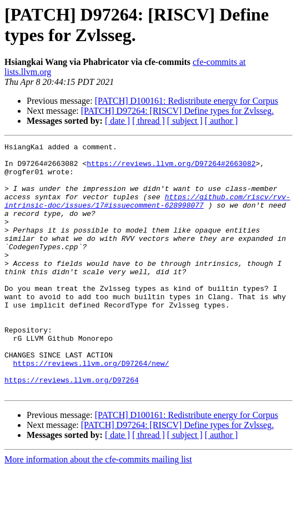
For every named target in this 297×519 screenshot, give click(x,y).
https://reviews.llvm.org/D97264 (71, 428)
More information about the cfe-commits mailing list (98, 509)
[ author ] (221, 120)
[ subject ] (185, 120)
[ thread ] (148, 120)
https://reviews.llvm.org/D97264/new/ (91, 408)
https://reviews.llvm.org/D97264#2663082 (171, 168)
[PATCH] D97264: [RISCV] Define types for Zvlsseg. (177, 110)
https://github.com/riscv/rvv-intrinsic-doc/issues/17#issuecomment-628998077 (147, 213)
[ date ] (117, 120)
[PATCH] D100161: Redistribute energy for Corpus (186, 100)
